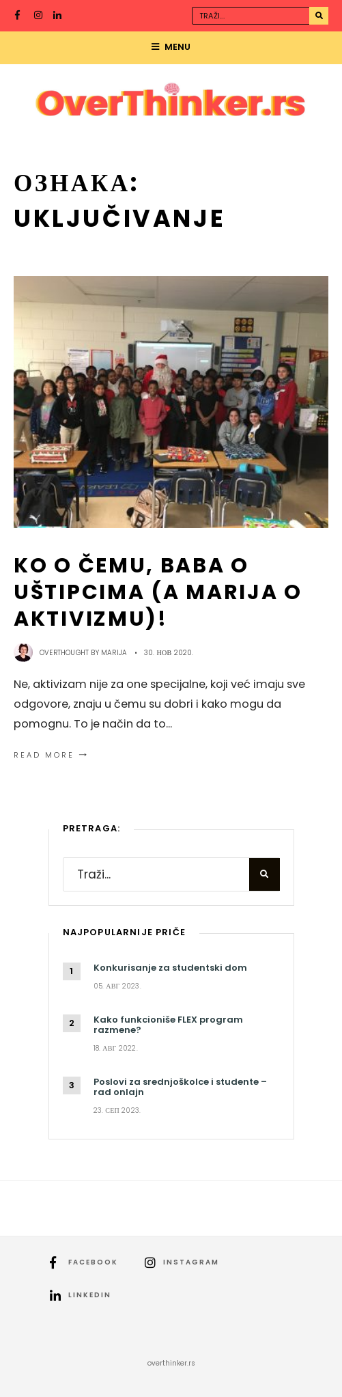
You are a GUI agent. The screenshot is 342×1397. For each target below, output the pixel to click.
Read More (52, 754)
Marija (114, 653)
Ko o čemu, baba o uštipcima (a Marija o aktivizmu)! (158, 592)
